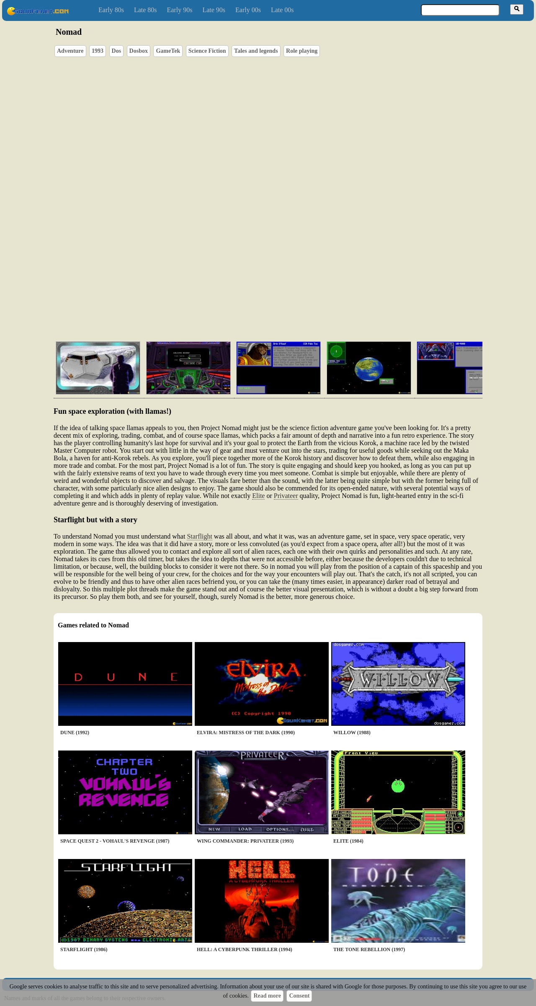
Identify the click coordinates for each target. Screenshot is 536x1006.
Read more (267, 996)
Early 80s (111, 9)
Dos (116, 51)
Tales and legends (256, 51)
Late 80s (145, 9)
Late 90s (213, 9)
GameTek (168, 51)
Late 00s (282, 9)
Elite (258, 495)
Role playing (301, 51)
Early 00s (248, 9)
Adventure (70, 51)
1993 (97, 51)
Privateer (286, 495)
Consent (299, 996)
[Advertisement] (291, 295)
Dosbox (138, 51)
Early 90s (180, 9)
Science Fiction (207, 51)
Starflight (199, 536)
